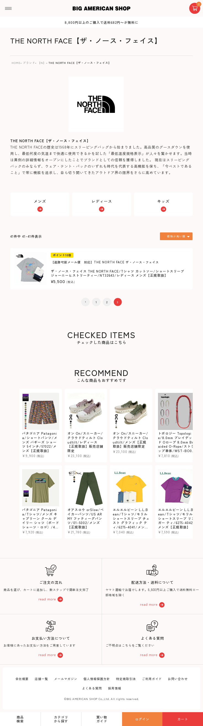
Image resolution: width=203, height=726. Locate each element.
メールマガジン (65, 678)
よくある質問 (92, 688)
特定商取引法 (126, 678)
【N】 (42, 63)
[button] (85, 302)
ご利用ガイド (152, 678)
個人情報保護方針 (96, 678)
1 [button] (96, 302)
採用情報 (114, 688)
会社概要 (22, 678)
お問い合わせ (178, 678)
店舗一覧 (41, 678)
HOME (16, 63)
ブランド (29, 63)
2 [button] (107, 302)
